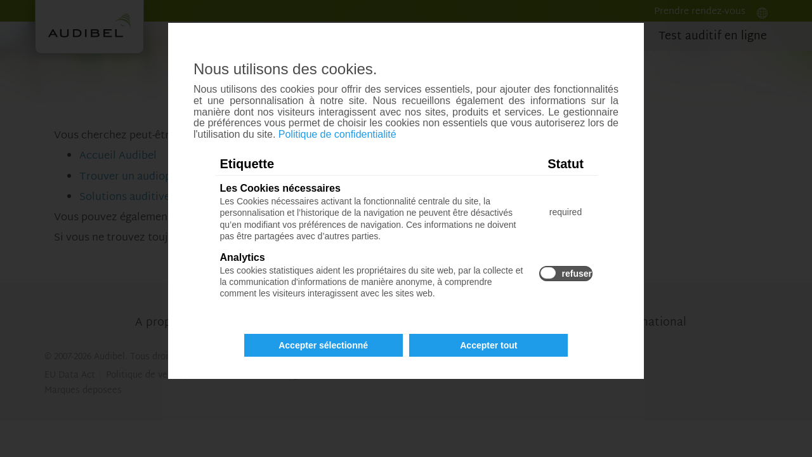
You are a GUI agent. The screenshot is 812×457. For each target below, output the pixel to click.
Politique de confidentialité (337, 134)
